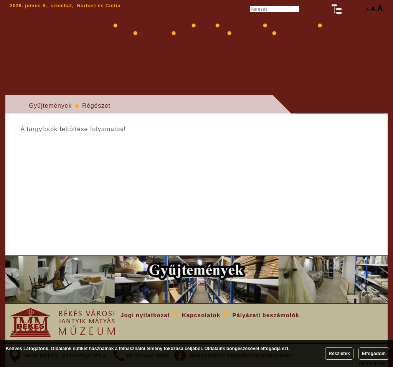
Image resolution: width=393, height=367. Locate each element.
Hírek (205, 25)
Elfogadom (374, 353)
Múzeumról (97, 25)
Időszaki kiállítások (107, 33)
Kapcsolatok (201, 315)
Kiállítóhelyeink (241, 25)
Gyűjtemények (50, 105)
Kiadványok (154, 33)
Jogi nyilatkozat (145, 315)
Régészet (96, 105)
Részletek (339, 353)
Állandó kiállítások (293, 25)
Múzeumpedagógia (201, 33)
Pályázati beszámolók (265, 315)
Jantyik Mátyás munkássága (154, 25)
